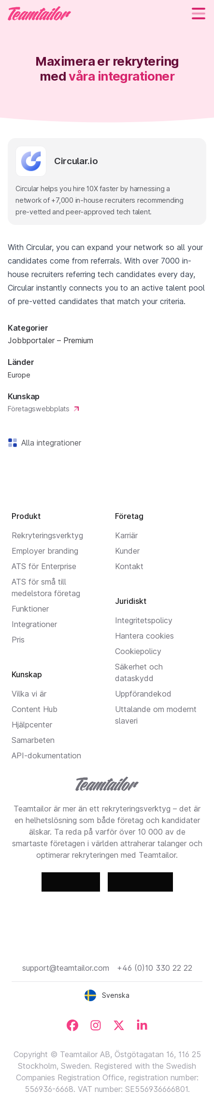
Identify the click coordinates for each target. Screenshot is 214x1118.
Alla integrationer (49, 442)
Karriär (126, 535)
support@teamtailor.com (65, 968)
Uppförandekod (143, 694)
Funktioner (30, 609)
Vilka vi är (29, 694)
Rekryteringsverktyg (47, 535)
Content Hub (34, 709)
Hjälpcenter (32, 724)
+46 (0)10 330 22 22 (154, 968)
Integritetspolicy (143, 620)
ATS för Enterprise (44, 566)
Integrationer (34, 624)
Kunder (127, 551)
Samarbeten (33, 740)
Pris (18, 639)
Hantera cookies (144, 636)
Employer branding (45, 551)
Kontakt (129, 566)
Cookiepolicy (138, 651)
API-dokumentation (46, 755)
